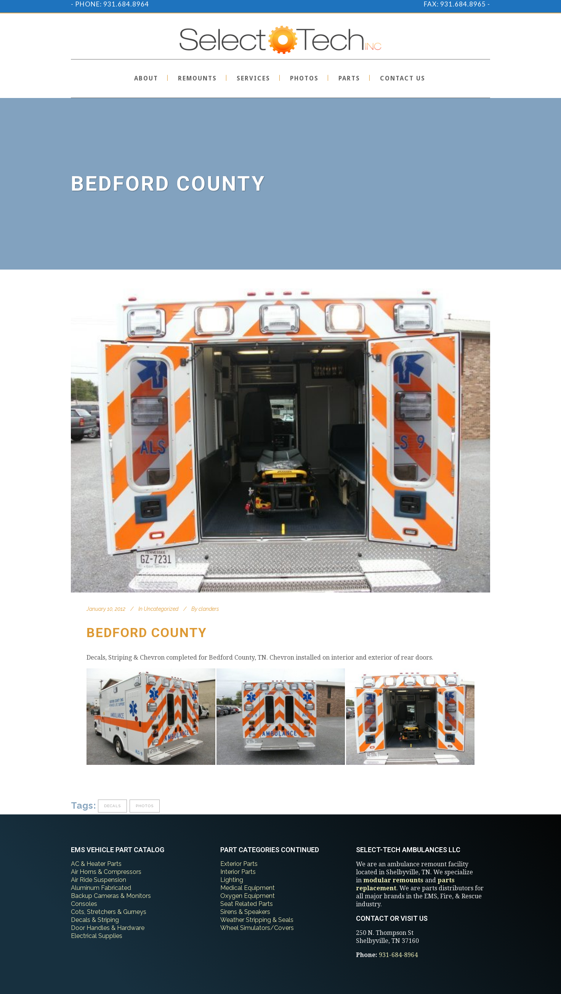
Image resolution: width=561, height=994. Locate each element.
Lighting (231, 879)
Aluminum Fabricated (101, 887)
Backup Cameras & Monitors (111, 895)
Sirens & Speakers (245, 911)
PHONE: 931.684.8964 (112, 4)
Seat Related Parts (246, 903)
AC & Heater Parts (96, 863)
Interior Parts (238, 871)
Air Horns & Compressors (106, 871)
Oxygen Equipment (247, 895)
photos (145, 806)
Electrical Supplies (96, 935)
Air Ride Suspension (98, 879)
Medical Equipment (247, 887)
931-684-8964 (398, 955)
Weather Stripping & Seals (256, 919)
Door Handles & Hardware (107, 927)
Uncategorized (161, 609)
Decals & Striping (95, 919)
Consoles (84, 903)
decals (112, 806)
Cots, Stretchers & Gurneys (108, 911)
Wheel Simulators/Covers (257, 927)
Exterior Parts (239, 863)
